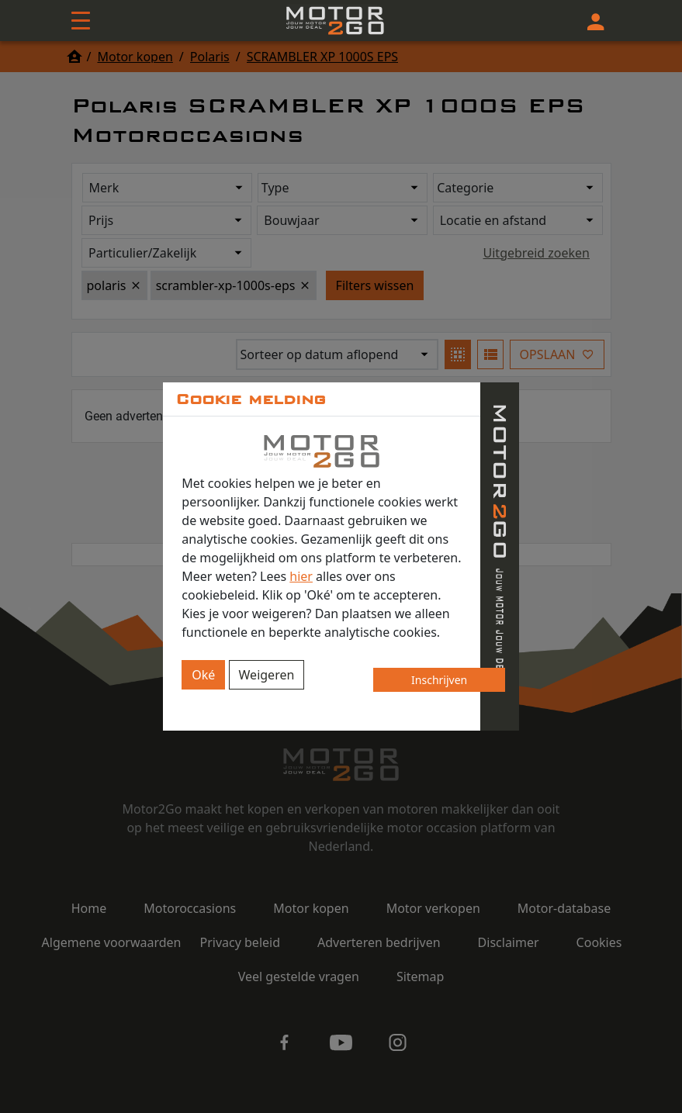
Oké (203, 674)
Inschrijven (439, 679)
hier (301, 576)
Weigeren (267, 674)
